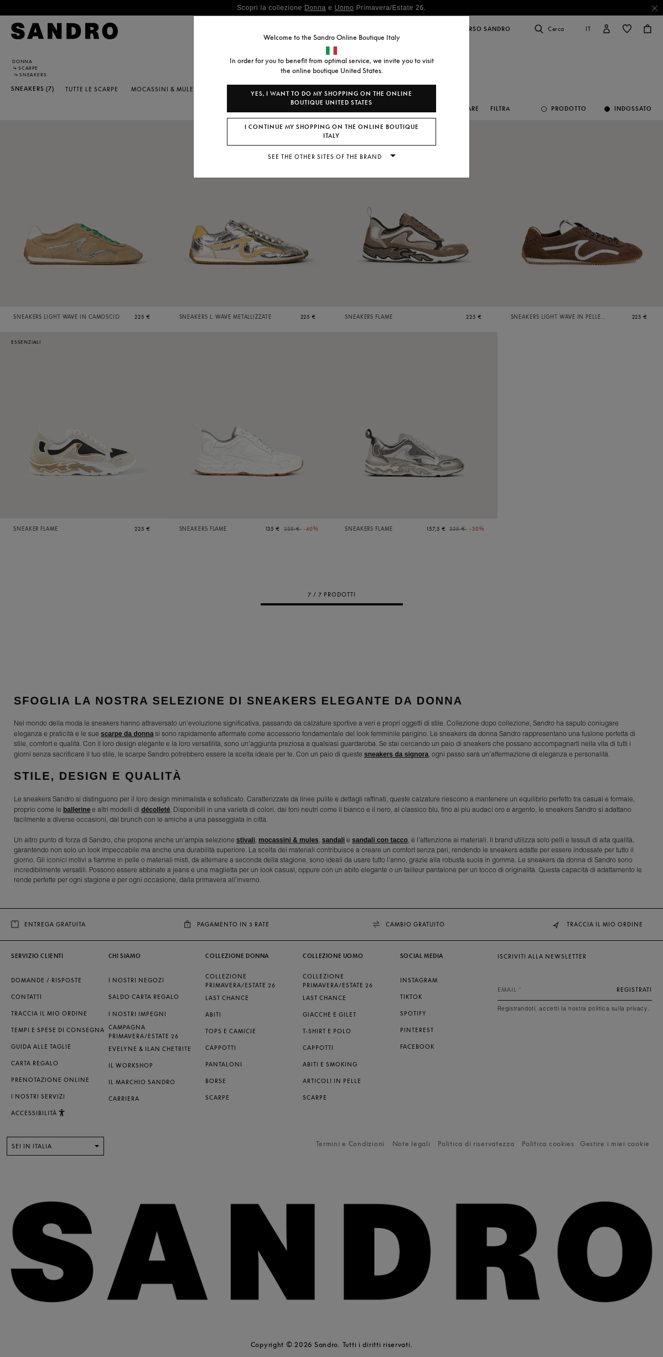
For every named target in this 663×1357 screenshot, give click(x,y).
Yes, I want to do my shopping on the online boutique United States (331, 98)
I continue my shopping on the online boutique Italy (332, 131)
